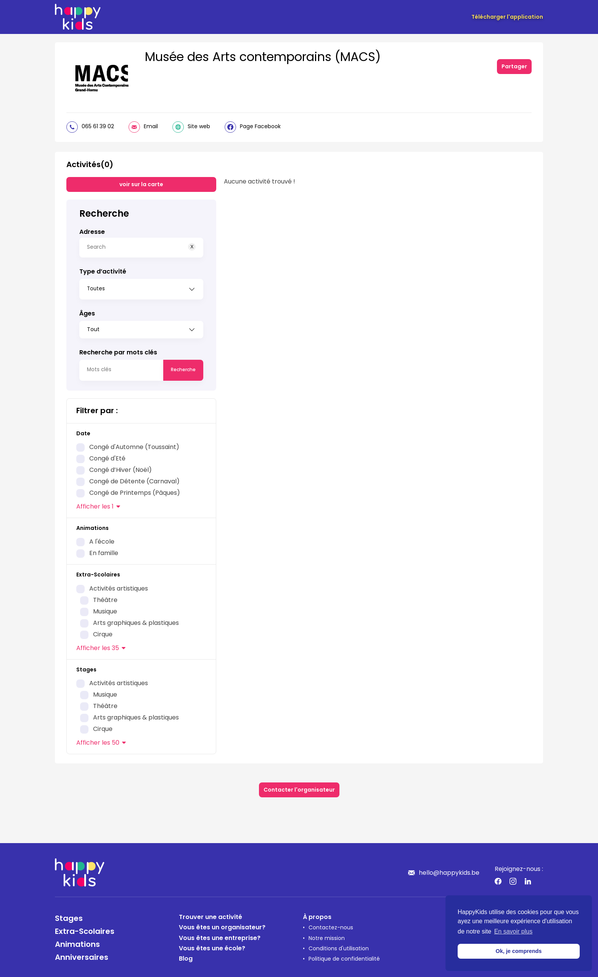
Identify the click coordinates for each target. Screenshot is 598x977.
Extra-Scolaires (84, 929)
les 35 (97, 646)
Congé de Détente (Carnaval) (134, 479)
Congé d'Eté (107, 456)
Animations (77, 942)
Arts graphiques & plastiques (136, 621)
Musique (105, 609)
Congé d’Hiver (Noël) (120, 468)
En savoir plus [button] (513, 931)
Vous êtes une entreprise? (219, 936)
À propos (317, 915)
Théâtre (105, 598)
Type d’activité (102, 272)
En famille (103, 551)
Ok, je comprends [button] (519, 951)
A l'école (101, 539)
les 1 (95, 504)
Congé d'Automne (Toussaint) (134, 445)
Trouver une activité (210, 915)
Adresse (92, 232)
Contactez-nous (331, 925)
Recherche (183, 367)
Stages (69, 916)
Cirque (103, 632)
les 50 (97, 740)
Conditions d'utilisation (339, 946)
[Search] (141, 248)
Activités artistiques (118, 586)
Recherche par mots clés (118, 350)
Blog (186, 956)
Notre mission (327, 936)
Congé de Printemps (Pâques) (134, 491)
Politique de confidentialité (344, 956)
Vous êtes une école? (212, 946)
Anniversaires (81, 955)
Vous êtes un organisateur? (222, 925)
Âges (87, 311)
